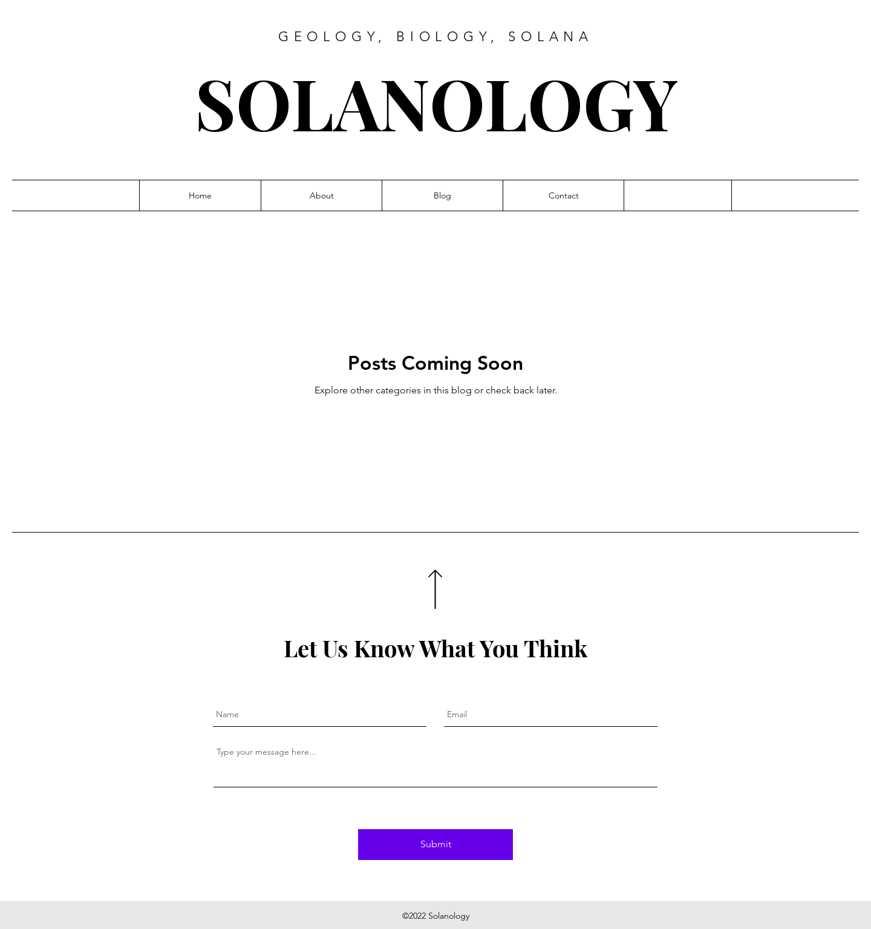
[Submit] (435, 844)
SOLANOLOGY (436, 102)
